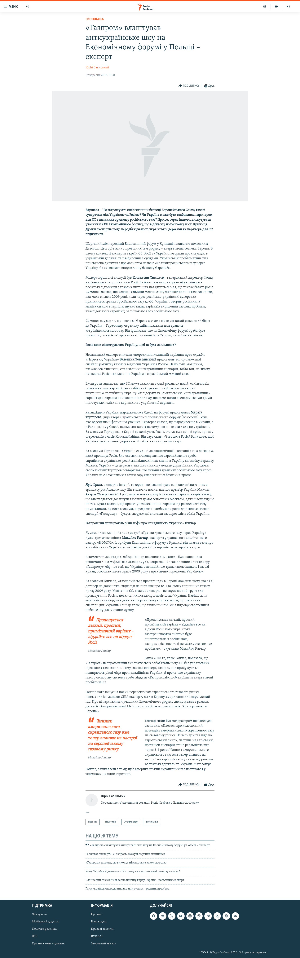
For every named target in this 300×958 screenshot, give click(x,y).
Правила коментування (48, 943)
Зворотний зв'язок (103, 943)
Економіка (95, 19)
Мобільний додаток (45, 921)
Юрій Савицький (97, 67)
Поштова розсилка (44, 928)
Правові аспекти (102, 928)
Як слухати (39, 914)
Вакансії (97, 936)
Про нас (96, 914)
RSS (34, 936)
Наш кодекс (99, 921)
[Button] (189, 86)
